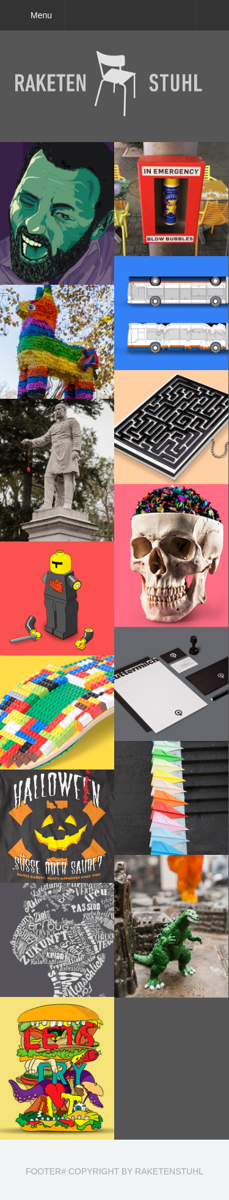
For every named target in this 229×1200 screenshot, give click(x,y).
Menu (41, 15)
